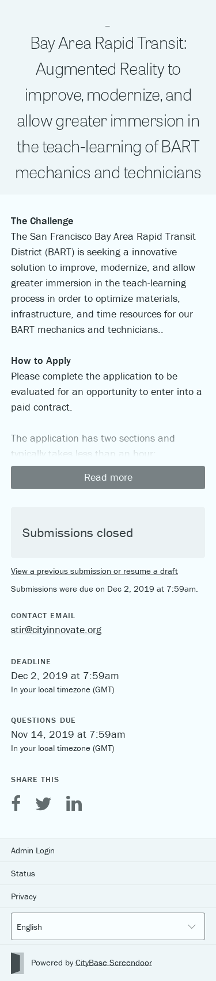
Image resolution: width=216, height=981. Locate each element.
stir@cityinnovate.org (56, 629)
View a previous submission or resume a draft (94, 570)
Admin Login (33, 850)
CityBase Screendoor (113, 962)
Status (23, 873)
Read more (108, 477)
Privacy (23, 896)
